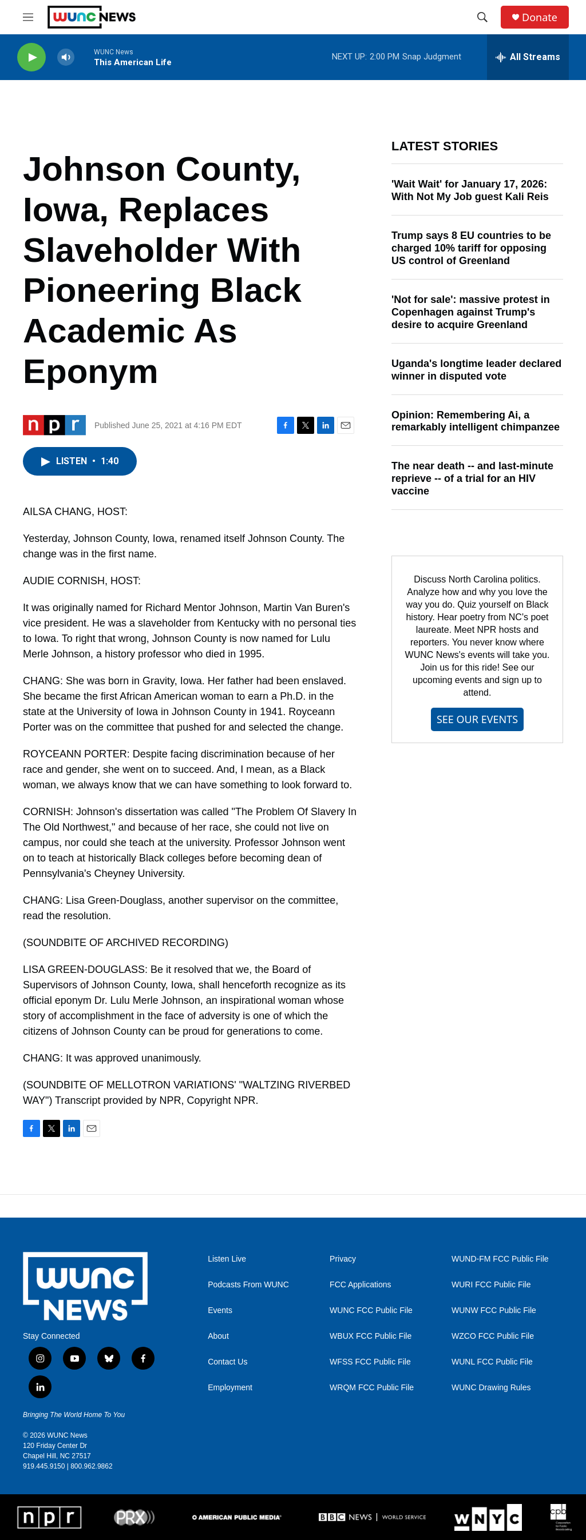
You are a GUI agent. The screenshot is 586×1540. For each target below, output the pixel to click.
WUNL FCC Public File (492, 1362)
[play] (31, 57)
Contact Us (227, 1362)
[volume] (66, 57)
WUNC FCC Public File (371, 1310)
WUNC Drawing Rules (491, 1387)
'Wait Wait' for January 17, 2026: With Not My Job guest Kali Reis (470, 190)
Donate (539, 17)
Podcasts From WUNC (248, 1284)
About (218, 1336)
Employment (230, 1387)
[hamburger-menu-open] (28, 17)
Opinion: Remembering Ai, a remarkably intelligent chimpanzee (475, 421)
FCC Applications (360, 1284)
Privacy (343, 1259)
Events (220, 1310)
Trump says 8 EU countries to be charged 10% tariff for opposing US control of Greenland (471, 248)
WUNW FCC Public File (494, 1310)
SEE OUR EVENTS (477, 719)
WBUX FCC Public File (370, 1336)
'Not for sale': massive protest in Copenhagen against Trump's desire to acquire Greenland (470, 312)
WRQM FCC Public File (372, 1387)
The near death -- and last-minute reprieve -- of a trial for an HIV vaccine (472, 478)
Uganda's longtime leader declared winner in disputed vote (476, 370)
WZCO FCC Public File (493, 1336)
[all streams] (528, 57)
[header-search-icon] (482, 17)
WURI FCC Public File (491, 1284)
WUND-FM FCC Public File (500, 1259)
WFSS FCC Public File (370, 1362)
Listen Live (227, 1259)
